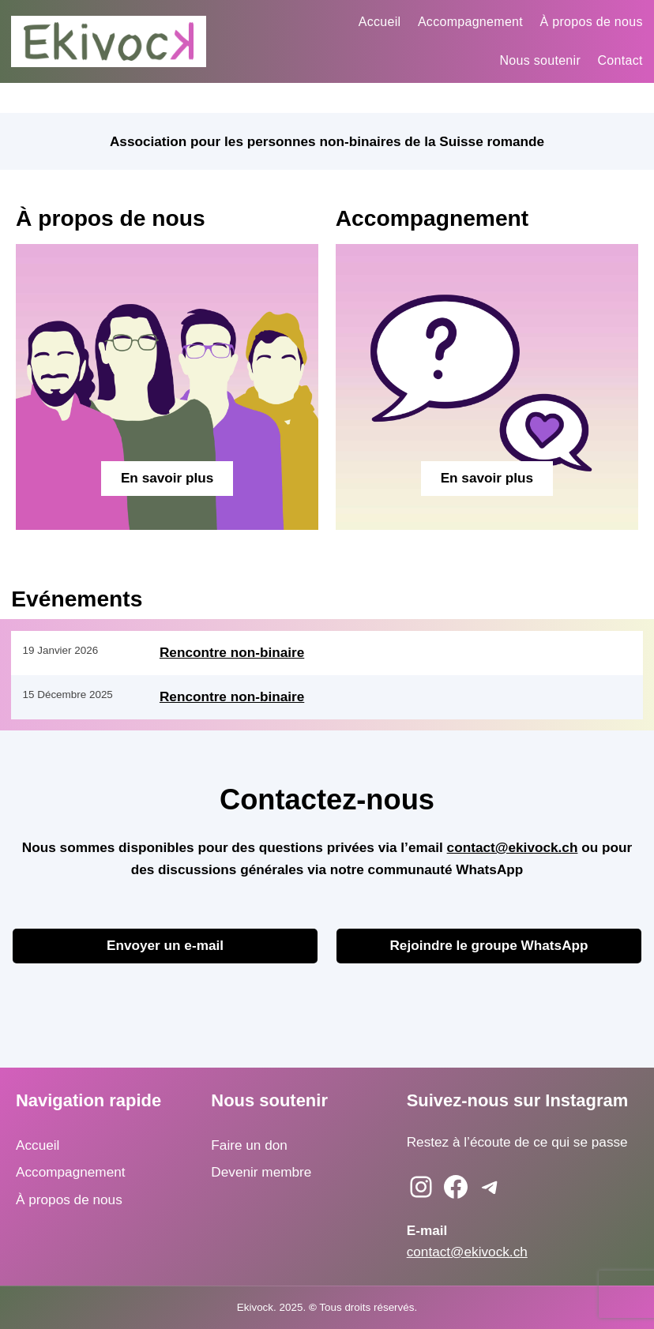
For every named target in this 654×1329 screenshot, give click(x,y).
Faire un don (249, 1145)
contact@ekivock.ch (512, 847)
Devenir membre (261, 1172)
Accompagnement (71, 1172)
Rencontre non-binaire (232, 652)
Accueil (37, 1145)
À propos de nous (69, 1199)
